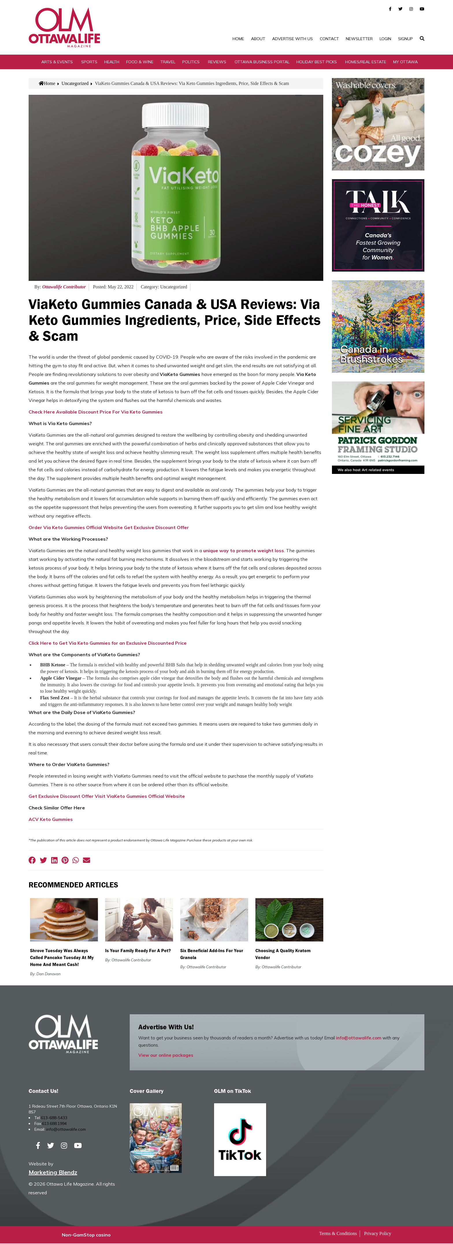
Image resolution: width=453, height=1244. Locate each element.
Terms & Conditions (338, 1234)
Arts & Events (57, 62)
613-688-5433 (54, 1118)
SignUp (405, 38)
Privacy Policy (377, 1234)
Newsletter (359, 38)
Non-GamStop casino (86, 1235)
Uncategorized (75, 83)
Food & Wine (139, 62)
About (258, 38)
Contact (329, 38)
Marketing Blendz (53, 1172)
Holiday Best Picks (316, 62)
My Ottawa (405, 62)
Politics (191, 62)
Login (385, 38)
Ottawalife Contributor (64, 287)
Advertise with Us (292, 38)
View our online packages (165, 1055)
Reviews (217, 62)
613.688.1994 (54, 1124)
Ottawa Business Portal (262, 62)
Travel (167, 62)
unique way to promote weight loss (243, 551)
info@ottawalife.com (358, 1038)
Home (238, 38)
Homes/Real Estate (365, 62)
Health (111, 62)
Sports (89, 62)
